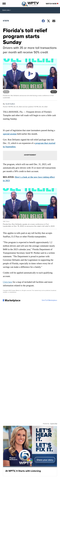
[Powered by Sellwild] (53, 424)
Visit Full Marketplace (49, 300)
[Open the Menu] (4, 3)
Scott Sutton (10, 104)
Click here (7, 282)
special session (10, 134)
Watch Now (52, 3)
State (6, 20)
